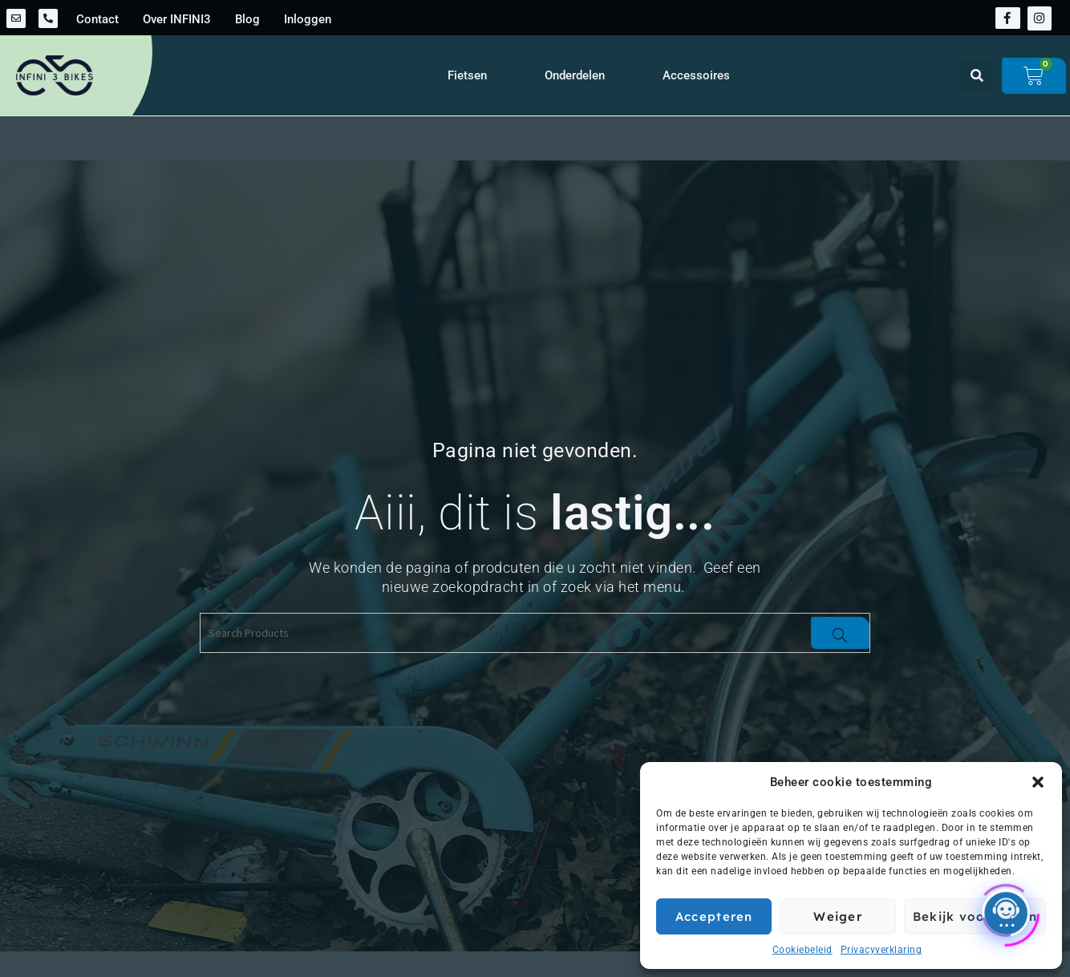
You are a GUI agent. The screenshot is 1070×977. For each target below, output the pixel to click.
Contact (97, 19)
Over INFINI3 (177, 19)
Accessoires (696, 75)
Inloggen (307, 19)
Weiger (837, 916)
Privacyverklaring (881, 949)
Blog (247, 19)
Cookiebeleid (802, 949)
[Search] (840, 633)
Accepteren (714, 916)
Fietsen (467, 75)
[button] (1038, 782)
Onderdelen (575, 75)
